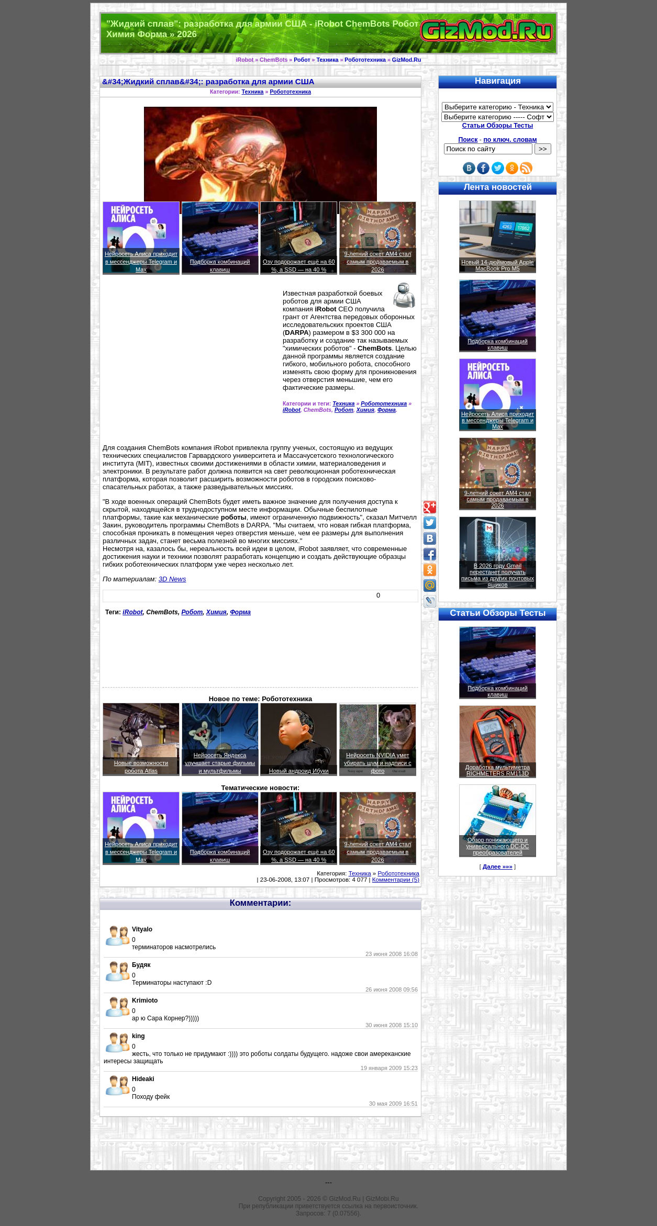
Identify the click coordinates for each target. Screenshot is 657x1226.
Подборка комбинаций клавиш (497, 344)
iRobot (291, 410)
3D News (172, 579)
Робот (302, 60)
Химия (365, 410)
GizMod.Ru (406, 60)
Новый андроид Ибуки (299, 771)
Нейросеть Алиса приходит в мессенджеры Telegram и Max (141, 262)
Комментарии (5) (395, 879)
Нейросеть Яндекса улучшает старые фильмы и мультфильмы (220, 763)
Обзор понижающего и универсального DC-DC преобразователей (497, 846)
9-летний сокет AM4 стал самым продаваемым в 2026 (377, 262)
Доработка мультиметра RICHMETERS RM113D (497, 770)
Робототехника (365, 60)
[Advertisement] (191, 363)
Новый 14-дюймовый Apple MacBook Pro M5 (497, 265)
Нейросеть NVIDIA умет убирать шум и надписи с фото (377, 763)
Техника (327, 60)
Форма (386, 410)
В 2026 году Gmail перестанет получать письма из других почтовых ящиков (497, 575)
